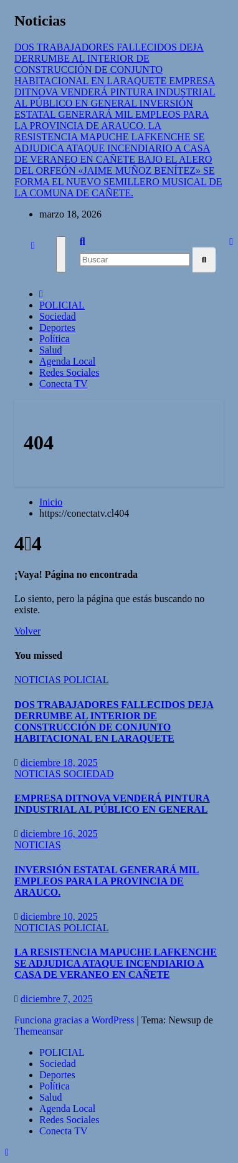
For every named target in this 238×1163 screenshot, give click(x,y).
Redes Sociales (69, 372)
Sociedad (57, 316)
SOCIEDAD (89, 773)
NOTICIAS (39, 679)
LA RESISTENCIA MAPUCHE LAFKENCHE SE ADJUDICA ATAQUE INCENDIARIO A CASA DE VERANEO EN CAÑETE (115, 963)
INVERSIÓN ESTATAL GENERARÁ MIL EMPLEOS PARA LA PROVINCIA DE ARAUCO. (106, 880)
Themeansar (38, 1031)
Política (54, 338)
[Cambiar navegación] (61, 254)
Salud (50, 350)
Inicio (50, 502)
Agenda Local (67, 361)
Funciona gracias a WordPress (75, 1020)
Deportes (57, 327)
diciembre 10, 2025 (59, 916)
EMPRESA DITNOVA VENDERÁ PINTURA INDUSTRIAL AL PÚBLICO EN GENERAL (112, 804)
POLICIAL (62, 305)
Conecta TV (63, 383)
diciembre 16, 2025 (59, 833)
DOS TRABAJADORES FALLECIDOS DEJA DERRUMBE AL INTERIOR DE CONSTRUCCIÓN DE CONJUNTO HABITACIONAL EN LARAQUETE (114, 721)
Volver (27, 631)
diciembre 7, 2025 (57, 998)
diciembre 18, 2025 (59, 762)
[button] (82, 241)
